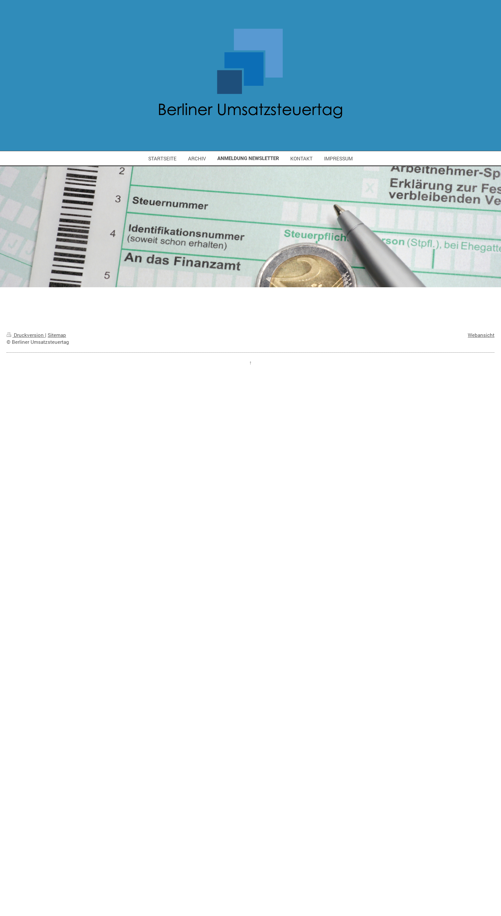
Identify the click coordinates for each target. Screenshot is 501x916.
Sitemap (57, 335)
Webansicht (481, 335)
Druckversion (26, 335)
